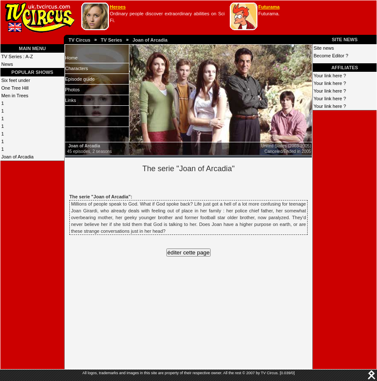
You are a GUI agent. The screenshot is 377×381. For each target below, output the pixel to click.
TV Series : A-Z (17, 56)
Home (71, 57)
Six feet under (15, 80)
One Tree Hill (15, 87)
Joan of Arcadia (149, 39)
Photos (72, 89)
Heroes (118, 6)
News (7, 64)
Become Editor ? (331, 55)
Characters (76, 68)
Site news (324, 48)
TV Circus (79, 39)
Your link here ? (330, 75)
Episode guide (80, 79)
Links (70, 100)
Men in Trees (15, 95)
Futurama (269, 6)
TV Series (111, 39)
